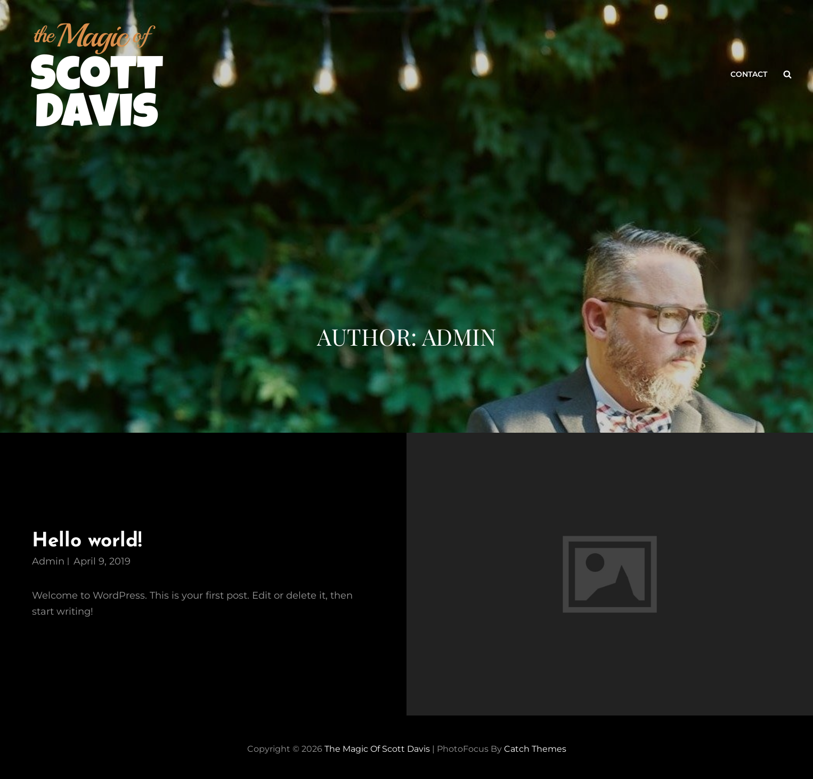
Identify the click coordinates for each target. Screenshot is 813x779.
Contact (748, 74)
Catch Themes (535, 749)
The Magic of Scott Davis (377, 749)
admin (48, 561)
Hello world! (87, 541)
